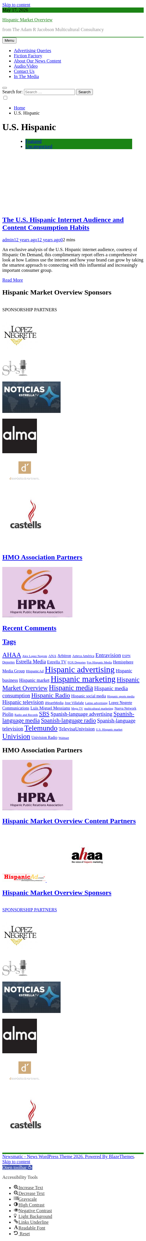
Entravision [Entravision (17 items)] (108, 655)
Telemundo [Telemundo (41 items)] (41, 728)
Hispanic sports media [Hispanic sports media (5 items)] (120, 696)
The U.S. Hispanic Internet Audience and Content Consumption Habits (63, 223)
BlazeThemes (121, 1156)
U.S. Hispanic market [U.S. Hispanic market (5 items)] (109, 729)
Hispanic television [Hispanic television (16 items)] (23, 702)
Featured (33, 141)
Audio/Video (26, 66)
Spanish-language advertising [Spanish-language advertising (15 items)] (81, 714)
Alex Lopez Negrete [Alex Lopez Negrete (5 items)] (34, 656)
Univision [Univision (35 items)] (16, 736)
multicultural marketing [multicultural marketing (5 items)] (98, 708)
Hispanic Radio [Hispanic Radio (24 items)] (50, 695)
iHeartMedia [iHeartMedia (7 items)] (54, 703)
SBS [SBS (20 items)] (44, 714)
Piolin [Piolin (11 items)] (7, 714)
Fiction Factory (28, 55)
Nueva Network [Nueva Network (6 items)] (125, 708)
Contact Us (24, 71)
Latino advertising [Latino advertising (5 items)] (96, 703)
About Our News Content (37, 60)
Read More (12, 280)
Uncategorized (38, 146)
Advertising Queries (32, 50)
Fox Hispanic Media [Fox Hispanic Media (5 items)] (99, 662)
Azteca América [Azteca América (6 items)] (83, 656)
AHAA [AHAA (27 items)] (11, 655)
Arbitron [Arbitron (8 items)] (64, 656)
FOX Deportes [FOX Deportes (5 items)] (76, 662)
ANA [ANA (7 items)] (52, 656)
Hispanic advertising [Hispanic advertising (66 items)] (80, 669)
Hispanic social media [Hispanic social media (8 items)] (88, 696)
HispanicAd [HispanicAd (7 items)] (35, 671)
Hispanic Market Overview (27, 19)
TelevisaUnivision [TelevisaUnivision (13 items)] (77, 729)
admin (8, 239)
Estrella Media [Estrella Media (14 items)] (31, 662)
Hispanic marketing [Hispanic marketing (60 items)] (83, 679)
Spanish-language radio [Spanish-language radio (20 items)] (68, 720)
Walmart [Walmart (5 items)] (64, 737)
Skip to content (16, 4)
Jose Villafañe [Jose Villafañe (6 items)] (74, 703)
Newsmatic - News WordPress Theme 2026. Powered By (55, 1156)
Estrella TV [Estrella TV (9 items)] (56, 662)
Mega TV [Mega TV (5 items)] (77, 708)
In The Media (26, 76)
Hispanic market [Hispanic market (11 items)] (34, 680)
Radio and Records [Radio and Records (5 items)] (26, 714)
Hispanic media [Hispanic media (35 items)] (71, 688)
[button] (17, 1167)
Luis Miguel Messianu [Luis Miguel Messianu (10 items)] (50, 707)
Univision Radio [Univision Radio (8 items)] (44, 737)
